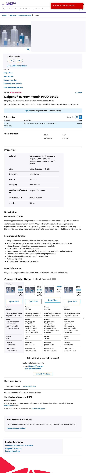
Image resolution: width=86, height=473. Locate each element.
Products (3, 15)
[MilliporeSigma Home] (11, 3)
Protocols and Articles (12, 84)
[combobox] (43, 8)
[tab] (5, 15)
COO (19, 60)
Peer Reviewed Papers (13, 87)
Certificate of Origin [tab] (29, 386)
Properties (8, 73)
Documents (8, 405)
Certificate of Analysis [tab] (13, 386)
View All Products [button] (43, 374)
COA (10, 60)
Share (78, 92)
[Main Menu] (3, 3)
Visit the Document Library (16, 428)
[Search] (81, 9)
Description (8, 76)
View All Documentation (17, 66)
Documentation (10, 80)
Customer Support (38, 409)
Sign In (27, 111)
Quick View (13, 301)
